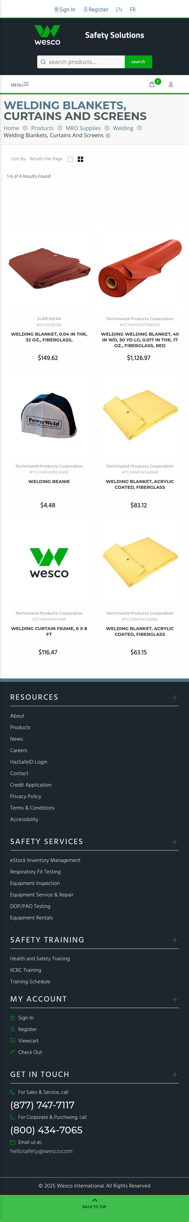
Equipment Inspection (35, 883)
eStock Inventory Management (45, 860)
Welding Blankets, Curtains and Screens (53, 135)
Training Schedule (30, 982)
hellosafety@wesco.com (41, 1151)
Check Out (26, 1052)
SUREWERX (49, 318)
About (17, 716)
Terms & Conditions (32, 808)
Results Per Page (46, 159)
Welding (123, 128)
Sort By (18, 159)
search (138, 62)
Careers (18, 750)
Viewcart (24, 1041)
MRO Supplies (83, 128)
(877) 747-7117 (42, 1105)
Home (11, 128)
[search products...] (94, 61)
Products (42, 128)
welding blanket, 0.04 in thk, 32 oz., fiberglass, (49, 336)
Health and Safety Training (40, 959)
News (16, 739)
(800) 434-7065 (46, 1130)
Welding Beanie (49, 481)
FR (133, 10)
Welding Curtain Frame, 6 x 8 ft (49, 631)
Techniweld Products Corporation (140, 318)
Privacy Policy (25, 796)
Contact (19, 773)
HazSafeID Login (28, 762)
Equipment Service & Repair (41, 895)
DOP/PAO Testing (30, 906)
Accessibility (24, 819)
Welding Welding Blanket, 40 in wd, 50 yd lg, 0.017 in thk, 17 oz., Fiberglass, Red (140, 339)
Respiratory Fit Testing (35, 872)
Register (95, 10)
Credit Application (30, 785)
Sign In (64, 10)
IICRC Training (25, 970)
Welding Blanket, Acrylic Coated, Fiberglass (140, 484)
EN (119, 10)
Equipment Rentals (31, 918)
